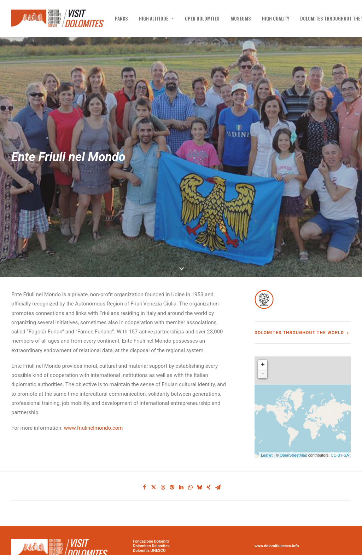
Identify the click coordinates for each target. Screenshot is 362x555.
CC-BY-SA (340, 431)
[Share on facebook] (144, 463)
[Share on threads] (162, 463)
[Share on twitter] (153, 463)
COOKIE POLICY (268, 550)
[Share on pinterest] (172, 463)
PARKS (121, 18)
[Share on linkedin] (181, 463)
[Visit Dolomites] (57, 18)
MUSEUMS (240, 18)
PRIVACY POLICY (270, 545)
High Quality (275, 18)
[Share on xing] (208, 463)
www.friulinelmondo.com (93, 403)
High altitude (156, 18)
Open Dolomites (202, 18)
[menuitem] (121, 18)
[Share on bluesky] (199, 463)
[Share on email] (218, 463)
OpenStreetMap (293, 431)
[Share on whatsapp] (190, 463)
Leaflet (267, 431)
